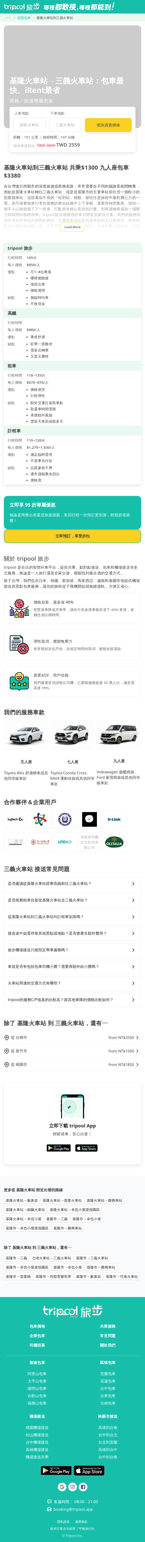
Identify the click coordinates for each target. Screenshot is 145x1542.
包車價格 (37, 1326)
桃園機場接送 (37, 1427)
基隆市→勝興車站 (67, 1228)
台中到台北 (107, 1434)
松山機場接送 (37, 1434)
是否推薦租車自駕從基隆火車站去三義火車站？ (72, 900)
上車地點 (21, 113)
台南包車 (107, 1403)
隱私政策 (63, 1522)
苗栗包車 (24, 17)
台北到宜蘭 (107, 1442)
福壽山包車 (37, 1403)
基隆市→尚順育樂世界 (53, 1276)
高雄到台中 (107, 1449)
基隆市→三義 (57, 1218)
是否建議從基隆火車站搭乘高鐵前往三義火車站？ (72, 883)
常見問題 (107, 1335)
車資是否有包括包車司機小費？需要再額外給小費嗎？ (72, 967)
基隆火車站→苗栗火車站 (62, 1200)
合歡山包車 (37, 1395)
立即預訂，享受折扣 (72, 536)
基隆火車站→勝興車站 (104, 1200)
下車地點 (57, 113)
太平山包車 (37, 1381)
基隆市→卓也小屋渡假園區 (27, 1228)
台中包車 (107, 1388)
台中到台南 (107, 1456)
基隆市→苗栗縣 (18, 1276)
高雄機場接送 (37, 1449)
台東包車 (107, 1395)
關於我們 (107, 1345)
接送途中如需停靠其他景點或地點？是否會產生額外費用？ (72, 933)
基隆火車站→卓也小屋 (23, 1218)
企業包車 (37, 1335)
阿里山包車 (37, 1373)
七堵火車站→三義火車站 (51, 1258)
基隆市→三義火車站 (92, 1258)
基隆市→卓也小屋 (86, 1218)
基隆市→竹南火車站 (122, 1276)
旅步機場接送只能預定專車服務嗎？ (72, 950)
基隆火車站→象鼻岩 (22, 1200)
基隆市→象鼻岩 (88, 1276)
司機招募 (37, 1345)
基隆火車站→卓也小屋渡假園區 (75, 1209)
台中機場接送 (37, 1442)
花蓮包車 (107, 1381)
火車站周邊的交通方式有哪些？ (72, 983)
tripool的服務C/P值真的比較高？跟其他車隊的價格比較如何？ (72, 1000)
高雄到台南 (107, 1427)
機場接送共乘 (37, 1456)
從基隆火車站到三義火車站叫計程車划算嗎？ (72, 917)
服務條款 (81, 1522)
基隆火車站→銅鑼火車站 (25, 1209)
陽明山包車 (37, 1388)
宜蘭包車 (107, 1373)
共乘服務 (107, 1326)
